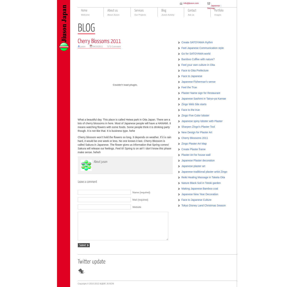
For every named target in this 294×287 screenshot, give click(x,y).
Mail (140, 199)
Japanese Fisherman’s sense (199, 81)
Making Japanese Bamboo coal (200, 188)
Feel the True (189, 87)
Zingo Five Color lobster (195, 115)
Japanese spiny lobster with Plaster (202, 121)
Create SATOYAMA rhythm (197, 42)
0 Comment (115, 46)
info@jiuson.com (191, 3)
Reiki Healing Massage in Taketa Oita (203, 177)
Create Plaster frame (194, 149)
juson (83, 46)
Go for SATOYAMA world (196, 53)
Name (141, 192)
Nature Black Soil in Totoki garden (201, 182)
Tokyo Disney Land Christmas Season (204, 205)
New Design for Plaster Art (197, 132)
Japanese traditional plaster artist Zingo (204, 171)
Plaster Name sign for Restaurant (201, 92)
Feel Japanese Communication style (203, 47)
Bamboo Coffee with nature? (198, 59)
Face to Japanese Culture (197, 199)
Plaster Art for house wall (196, 154)
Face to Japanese (192, 76)
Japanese (215, 5)
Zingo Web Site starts (194, 104)
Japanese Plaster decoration (198, 160)
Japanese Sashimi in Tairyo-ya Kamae (204, 98)
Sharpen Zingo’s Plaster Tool (198, 126)
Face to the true (191, 109)
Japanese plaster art (193, 166)
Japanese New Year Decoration (200, 194)
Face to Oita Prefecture (195, 70)
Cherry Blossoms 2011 (195, 137)
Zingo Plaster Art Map (194, 143)
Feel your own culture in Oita (198, 64)
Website (137, 207)
